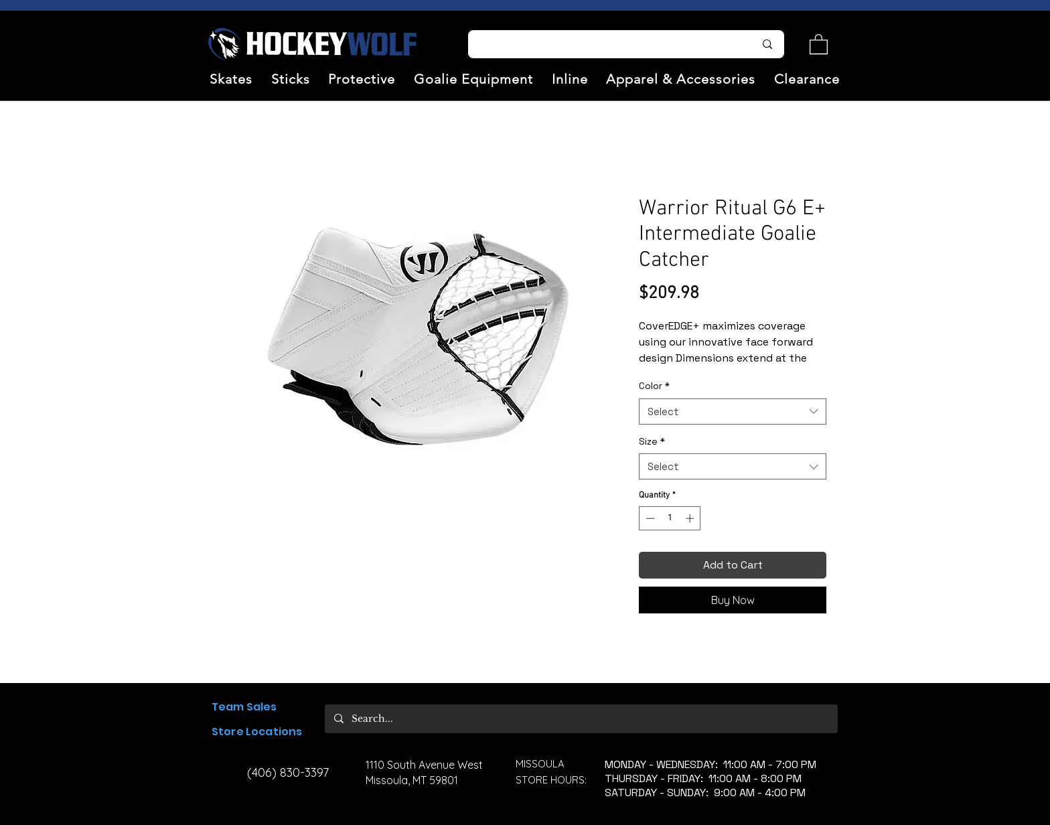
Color (654, 386)
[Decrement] (649, 518)
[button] (231, 79)
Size (652, 441)
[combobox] (732, 411)
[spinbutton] (670, 518)
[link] (819, 43)
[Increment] (691, 518)
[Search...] (604, 44)
